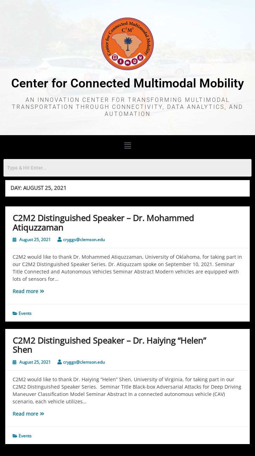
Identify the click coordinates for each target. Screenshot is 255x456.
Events (25, 313)
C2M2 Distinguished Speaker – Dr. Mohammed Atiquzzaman (103, 222)
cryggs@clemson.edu (84, 240)
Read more (41, 291)
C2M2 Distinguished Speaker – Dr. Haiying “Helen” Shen (109, 345)
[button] (127, 145)
